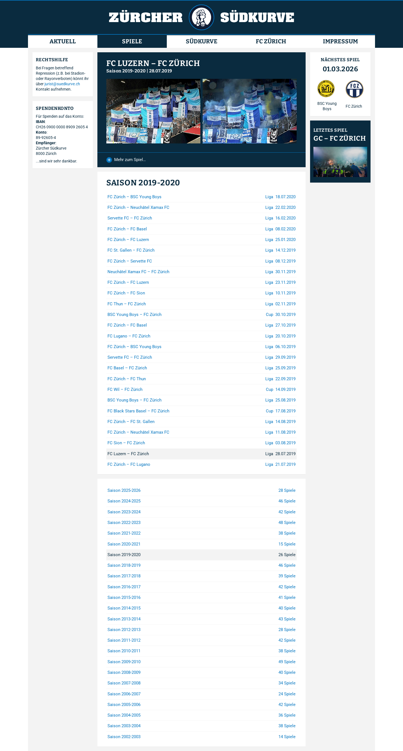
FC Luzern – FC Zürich (153, 63)
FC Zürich (271, 41)
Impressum (340, 41)
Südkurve (201, 41)
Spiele (132, 41)
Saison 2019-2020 (126, 71)
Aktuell (63, 41)
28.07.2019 (160, 71)
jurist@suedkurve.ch (62, 84)
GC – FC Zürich (339, 138)
